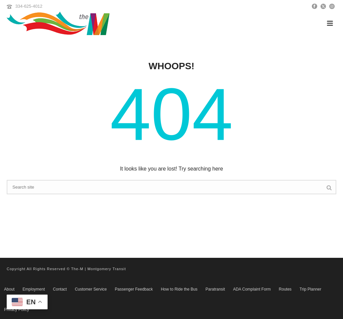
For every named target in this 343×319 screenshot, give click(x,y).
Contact (60, 289)
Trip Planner (310, 289)
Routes (285, 289)
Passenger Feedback (134, 289)
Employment (33, 289)
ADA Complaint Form (252, 289)
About (9, 289)
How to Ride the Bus (179, 289)
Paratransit (215, 289)
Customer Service (91, 289)
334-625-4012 (29, 6)
